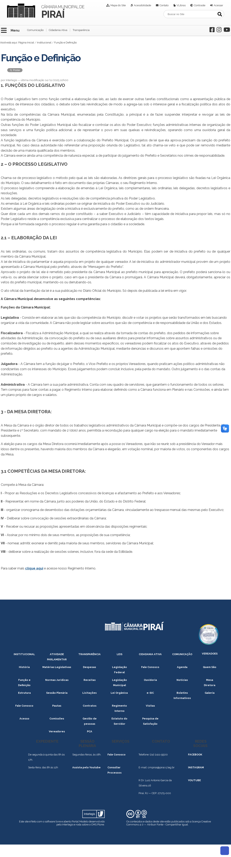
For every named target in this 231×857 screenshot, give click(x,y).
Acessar (218, 5)
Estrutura (24, 692)
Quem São (209, 667)
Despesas (89, 667)
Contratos (89, 705)
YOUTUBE (194, 780)
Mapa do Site (118, 5)
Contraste (199, 5)
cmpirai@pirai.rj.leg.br (161, 767)
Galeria (210, 692)
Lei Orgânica (119, 692)
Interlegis (67, 824)
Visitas (150, 705)
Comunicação (35, 30)
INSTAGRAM (196, 767)
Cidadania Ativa (58, 30)
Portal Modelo (80, 821)
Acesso (24, 718)
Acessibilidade (142, 5)
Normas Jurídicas (56, 679)
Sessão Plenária (56, 692)
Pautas (56, 705)
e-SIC (150, 692)
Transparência (81, 30)
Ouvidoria (150, 679)
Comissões (56, 718)
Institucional (44, 42)
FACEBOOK (195, 754)
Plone (100, 824)
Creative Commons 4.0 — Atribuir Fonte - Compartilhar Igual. (168, 823)
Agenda (182, 667)
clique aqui (34, 568)
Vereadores (57, 731)
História (24, 667)
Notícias (182, 679)
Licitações (89, 692)
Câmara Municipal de (63, 11)
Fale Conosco (150, 667)
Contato (164, 5)
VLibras (181, 5)
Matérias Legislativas (56, 667)
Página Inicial (26, 42)
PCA (89, 731)
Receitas (90, 679)
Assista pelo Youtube (86, 767)
